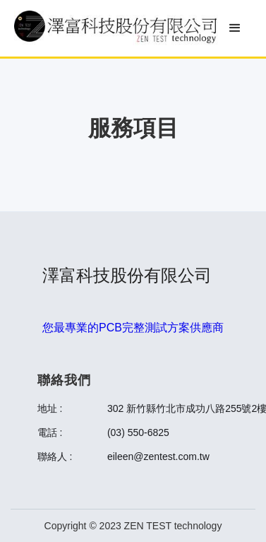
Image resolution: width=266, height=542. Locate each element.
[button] (235, 28)
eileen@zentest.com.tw (158, 456)
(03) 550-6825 (138, 432)
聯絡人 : (55, 456)
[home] (116, 28)
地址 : (50, 408)
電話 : (50, 432)
